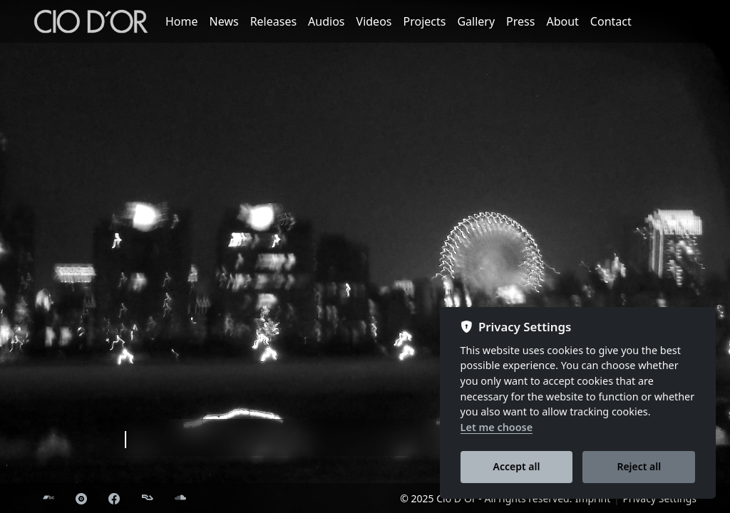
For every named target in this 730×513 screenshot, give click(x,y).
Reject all (639, 466)
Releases (273, 21)
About (562, 21)
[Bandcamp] (48, 498)
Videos (374, 21)
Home (181, 21)
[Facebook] (114, 498)
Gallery (476, 21)
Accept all (516, 466)
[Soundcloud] (180, 498)
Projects (424, 21)
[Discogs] (81, 498)
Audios (326, 21)
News (224, 21)
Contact (611, 21)
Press (520, 21)
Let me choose (497, 427)
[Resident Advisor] (148, 498)
